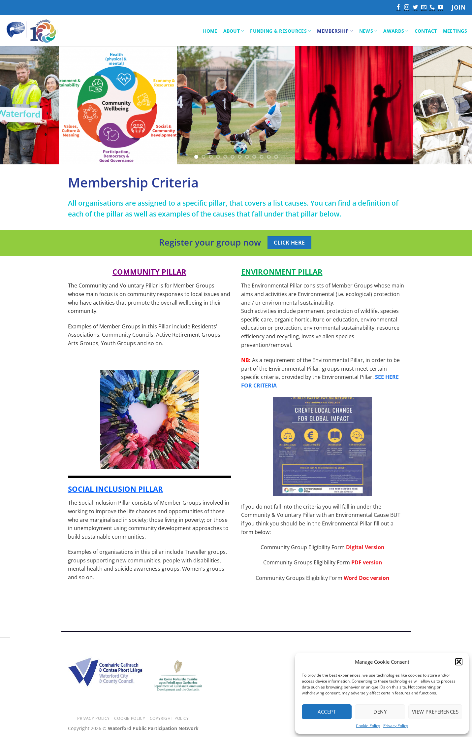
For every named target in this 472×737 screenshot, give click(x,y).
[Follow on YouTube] (440, 8)
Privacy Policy (395, 725)
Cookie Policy (368, 725)
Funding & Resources (280, 31)
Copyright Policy (169, 718)
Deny (380, 711)
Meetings (455, 31)
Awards (395, 31)
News (368, 31)
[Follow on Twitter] (415, 8)
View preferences (435, 711)
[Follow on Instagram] (406, 8)
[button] (459, 661)
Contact (426, 31)
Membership (335, 31)
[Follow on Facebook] (398, 8)
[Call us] (432, 8)
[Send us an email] (423, 8)
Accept (327, 711)
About (233, 31)
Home (210, 31)
